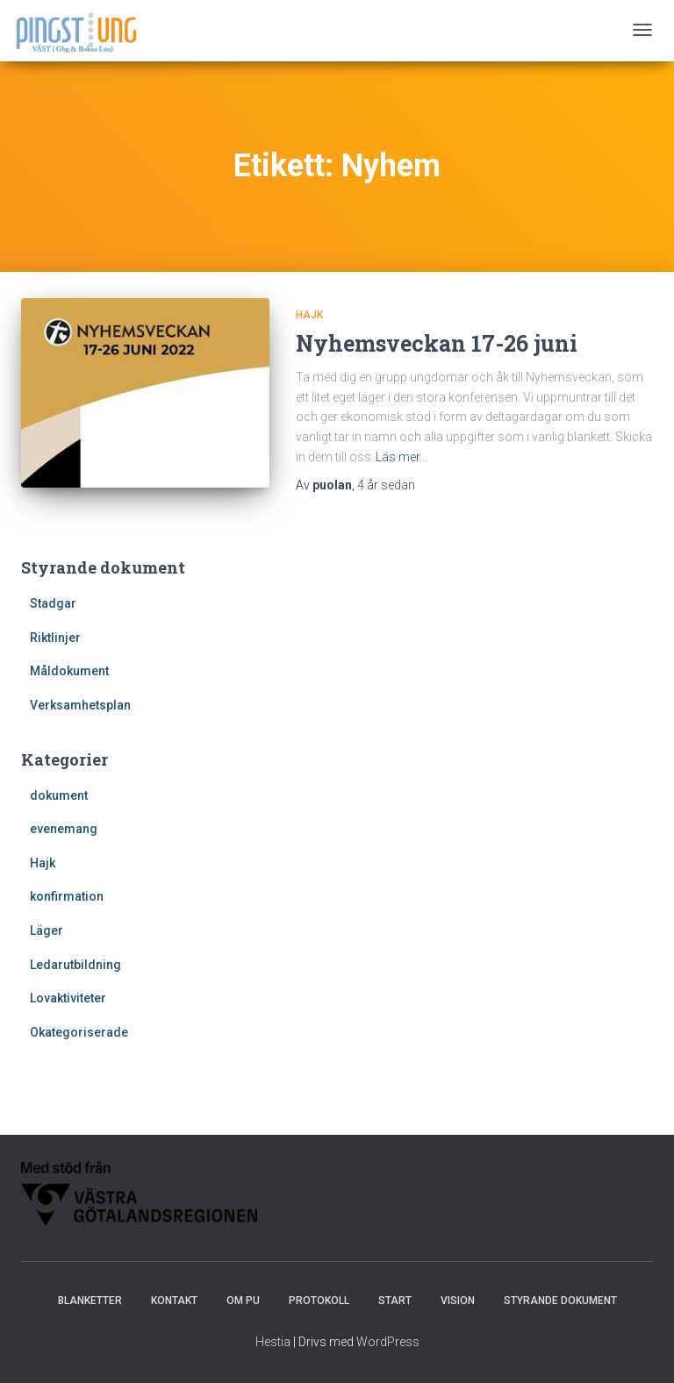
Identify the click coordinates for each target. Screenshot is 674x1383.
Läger (46, 930)
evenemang (63, 829)
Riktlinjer (55, 638)
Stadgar (53, 603)
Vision (458, 1300)
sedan (386, 485)
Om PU (243, 1300)
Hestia (272, 1342)
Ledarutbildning (75, 965)
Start (395, 1300)
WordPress (387, 1342)
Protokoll (319, 1300)
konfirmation (67, 896)
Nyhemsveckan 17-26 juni (436, 343)
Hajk (309, 315)
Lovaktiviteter (68, 998)
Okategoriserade (79, 1032)
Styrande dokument (560, 1300)
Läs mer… (401, 457)
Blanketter (90, 1300)
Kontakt (174, 1300)
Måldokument (69, 671)
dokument (59, 795)
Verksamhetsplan (80, 705)
